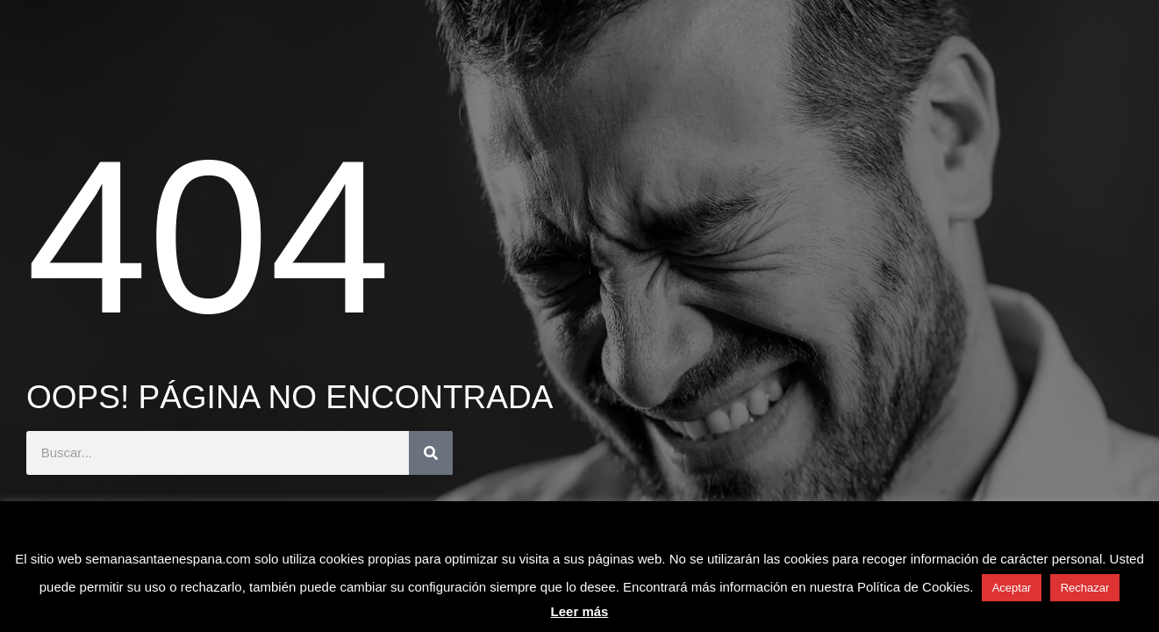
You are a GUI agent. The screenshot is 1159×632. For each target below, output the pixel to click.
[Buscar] (431, 453)
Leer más (580, 611)
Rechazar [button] (1085, 587)
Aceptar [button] (1012, 587)
